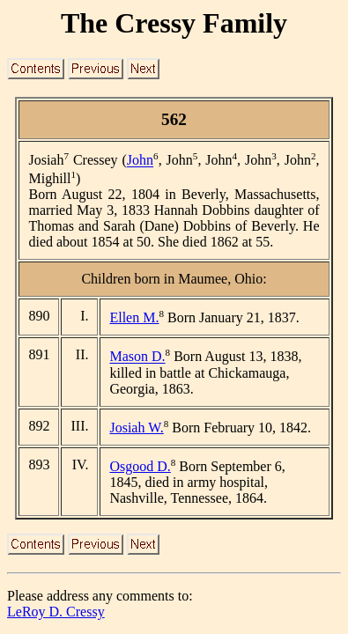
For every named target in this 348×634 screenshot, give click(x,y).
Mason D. (137, 357)
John (140, 160)
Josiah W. (136, 427)
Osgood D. (139, 466)
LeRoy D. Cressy (56, 611)
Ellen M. (134, 317)
